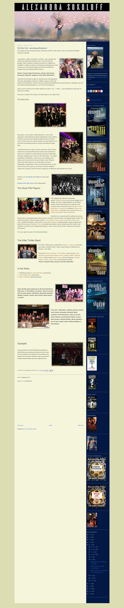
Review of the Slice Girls (25, 183)
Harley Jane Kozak (61, 220)
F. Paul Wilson (49, 220)
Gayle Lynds (57, 257)
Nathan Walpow (52, 222)
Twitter (38, 177)
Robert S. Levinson (68, 245)
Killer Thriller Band (25, 275)
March (92, 580)
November (93, 549)
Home (50, 425)
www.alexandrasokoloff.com (94, 87)
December (93, 547)
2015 (90, 586)
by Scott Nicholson (37, 273)
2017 (90, 544)
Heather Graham (60, 200)
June (92, 559)
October (93, 552)
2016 (90, 583)
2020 (90, 537)
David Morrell (49, 255)
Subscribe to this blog (95, 100)
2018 (90, 542)
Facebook (29, 177)
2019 (90, 539)
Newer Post (20, 425)
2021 (90, 534)
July (92, 557)
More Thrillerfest (24, 277)
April (92, 578)
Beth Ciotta (71, 220)
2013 (90, 591)
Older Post (80, 425)
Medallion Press (36, 224)
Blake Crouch (59, 255)
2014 (90, 588)
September (93, 554)
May (92, 575)
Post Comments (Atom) (30, 429)
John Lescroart (51, 253)
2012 (90, 593)
